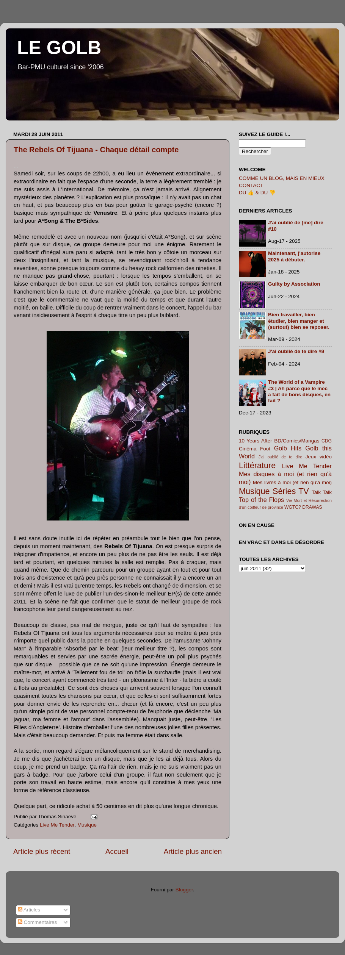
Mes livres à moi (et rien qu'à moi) (292, 482)
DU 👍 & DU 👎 (257, 192)
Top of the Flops (261, 499)
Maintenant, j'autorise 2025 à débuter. (294, 256)
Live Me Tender (57, 825)
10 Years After (255, 441)
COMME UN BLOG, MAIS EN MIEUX (282, 178)
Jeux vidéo (318, 457)
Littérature (257, 465)
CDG (326, 441)
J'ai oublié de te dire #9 (296, 351)
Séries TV (291, 491)
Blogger (184, 889)
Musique (87, 825)
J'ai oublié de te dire (281, 457)
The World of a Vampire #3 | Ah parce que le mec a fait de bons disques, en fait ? (299, 391)
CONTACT (251, 185)
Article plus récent (41, 851)
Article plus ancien (193, 851)
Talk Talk (322, 492)
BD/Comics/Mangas (296, 441)
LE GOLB (59, 47)
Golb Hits (287, 448)
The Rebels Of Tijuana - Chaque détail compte (96, 149)
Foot (265, 449)
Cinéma (248, 449)
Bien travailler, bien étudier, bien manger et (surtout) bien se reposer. (298, 321)
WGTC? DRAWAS (303, 507)
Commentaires (37, 922)
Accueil (117, 851)
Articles (29, 910)
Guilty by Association (294, 284)
